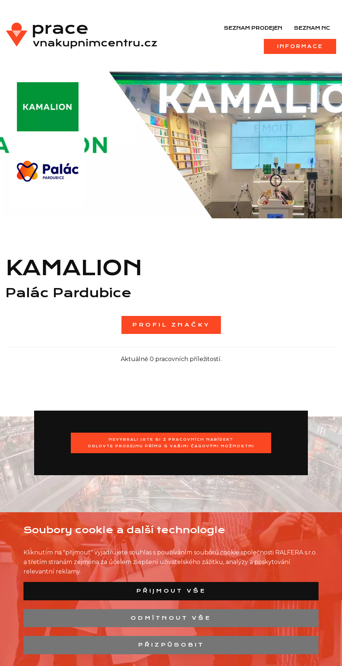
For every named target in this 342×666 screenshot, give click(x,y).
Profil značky (171, 324)
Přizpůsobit (171, 644)
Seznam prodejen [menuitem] (253, 28)
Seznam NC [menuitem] (312, 28)
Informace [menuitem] (300, 46)
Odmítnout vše (171, 618)
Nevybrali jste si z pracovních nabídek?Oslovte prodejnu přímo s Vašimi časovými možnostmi (171, 442)
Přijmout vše (171, 590)
